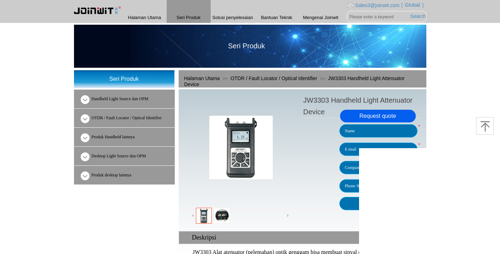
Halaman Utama (202, 78)
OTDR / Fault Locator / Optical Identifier (273, 78)
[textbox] (378, 17)
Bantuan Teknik (276, 17)
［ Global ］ (411, 5)
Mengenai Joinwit (320, 17)
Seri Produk (188, 17)
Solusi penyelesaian (232, 17)
